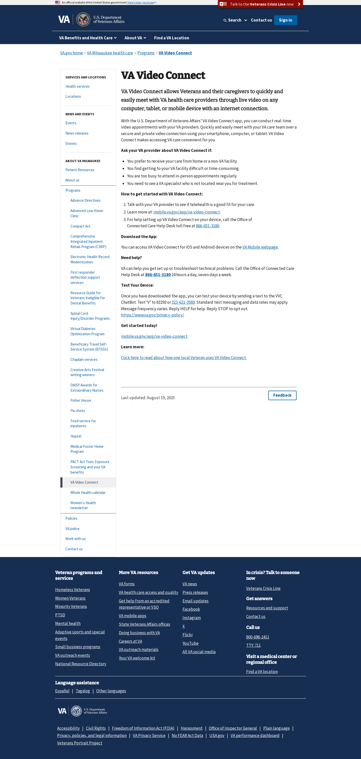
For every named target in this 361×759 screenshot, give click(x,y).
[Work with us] (88, 539)
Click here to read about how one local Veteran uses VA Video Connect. (184, 357)
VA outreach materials (138, 649)
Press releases (195, 592)
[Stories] (88, 144)
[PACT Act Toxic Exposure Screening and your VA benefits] (88, 467)
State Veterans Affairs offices (144, 624)
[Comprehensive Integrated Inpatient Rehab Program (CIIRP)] (88, 241)
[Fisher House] (88, 400)
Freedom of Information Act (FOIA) (143, 728)
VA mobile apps (132, 615)
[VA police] (88, 529)
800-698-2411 (257, 637)
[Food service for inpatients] (88, 423)
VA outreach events (72, 655)
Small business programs (77, 646)
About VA (133, 38)
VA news (190, 584)
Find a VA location (262, 671)
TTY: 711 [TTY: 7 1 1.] (253, 645)
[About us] (88, 180)
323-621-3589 (183, 302)
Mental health (67, 623)
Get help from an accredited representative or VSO (144, 604)
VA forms (127, 584)
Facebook (191, 609)
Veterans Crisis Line (263, 588)
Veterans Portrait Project (79, 743)
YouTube (191, 643)
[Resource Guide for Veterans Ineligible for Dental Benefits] (88, 298)
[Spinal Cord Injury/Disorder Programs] (88, 316)
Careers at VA (130, 641)
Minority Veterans (71, 606)
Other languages (111, 691)
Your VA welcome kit (137, 658)
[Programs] (88, 190)
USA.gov (216, 735)
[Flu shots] (88, 411)
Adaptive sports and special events (80, 635)
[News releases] (88, 133)
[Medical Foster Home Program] (88, 449)
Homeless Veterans (72, 589)
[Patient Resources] (88, 170)
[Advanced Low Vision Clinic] (88, 213)
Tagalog (83, 691)
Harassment (192, 728)
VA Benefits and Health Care (86, 38)
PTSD (60, 615)
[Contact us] (88, 549)
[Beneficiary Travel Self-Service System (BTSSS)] (88, 347)
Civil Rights (96, 728)
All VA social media (199, 652)
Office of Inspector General (233, 728)
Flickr (188, 634)
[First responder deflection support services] (88, 277)
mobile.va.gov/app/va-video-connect (186, 212)
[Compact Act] (88, 226)
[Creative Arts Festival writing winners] (88, 372)
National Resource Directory (80, 664)
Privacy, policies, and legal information (92, 735)
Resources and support (267, 608)
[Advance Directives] (88, 200)
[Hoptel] (88, 436)
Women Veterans (70, 598)
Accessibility (68, 728)
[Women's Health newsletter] (88, 505)
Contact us (261, 20)
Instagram (192, 617)
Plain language (276, 728)
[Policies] (88, 518)
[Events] (88, 123)
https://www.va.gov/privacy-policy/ (152, 315)
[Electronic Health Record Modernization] (88, 259)
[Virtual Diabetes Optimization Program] (88, 331)
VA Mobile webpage (260, 247)
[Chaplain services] (88, 360)
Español (62, 691)
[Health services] (88, 86)
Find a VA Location (171, 38)
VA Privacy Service (149, 735)
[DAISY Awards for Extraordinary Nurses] (88, 387)
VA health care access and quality (148, 592)
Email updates (196, 601)
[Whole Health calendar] (88, 493)
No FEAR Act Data (187, 735)
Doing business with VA (139, 632)
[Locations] (88, 96)
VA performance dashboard (255, 735)
